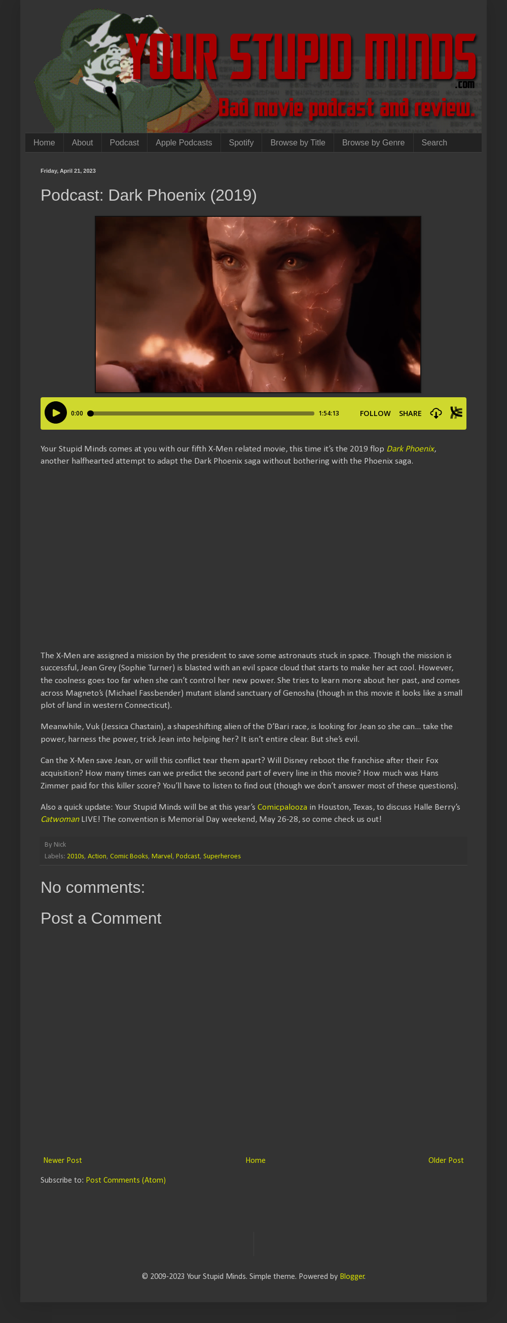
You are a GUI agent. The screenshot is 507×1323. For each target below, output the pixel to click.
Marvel (162, 856)
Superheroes (222, 856)
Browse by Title (297, 142)
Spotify (241, 142)
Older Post (446, 1161)
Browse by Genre (373, 142)
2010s (75, 856)
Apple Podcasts (184, 142)
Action (97, 856)
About (82, 142)
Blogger (352, 1277)
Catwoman (60, 819)
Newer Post (62, 1161)
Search (435, 142)
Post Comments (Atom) (126, 1181)
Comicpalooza (282, 807)
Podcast (124, 142)
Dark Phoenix (410, 449)
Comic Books (129, 856)
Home (44, 142)
